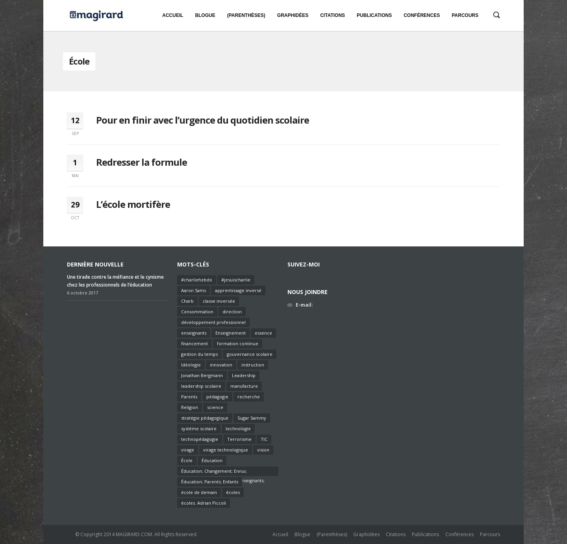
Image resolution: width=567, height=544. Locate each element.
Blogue (302, 534)
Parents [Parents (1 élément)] (189, 397)
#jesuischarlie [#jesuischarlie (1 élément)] (235, 280)
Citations (396, 534)
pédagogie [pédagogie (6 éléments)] (217, 397)
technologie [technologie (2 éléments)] (238, 428)
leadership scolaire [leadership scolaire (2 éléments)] (201, 386)
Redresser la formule (141, 161)
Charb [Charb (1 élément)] (187, 301)
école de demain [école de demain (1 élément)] (199, 492)
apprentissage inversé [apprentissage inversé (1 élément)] (238, 290)
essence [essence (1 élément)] (263, 333)
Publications (425, 534)
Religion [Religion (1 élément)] (189, 407)
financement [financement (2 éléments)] (194, 343)
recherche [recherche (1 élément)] (248, 397)
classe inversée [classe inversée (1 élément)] (219, 301)
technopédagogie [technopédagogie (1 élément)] (199, 439)
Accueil (280, 534)
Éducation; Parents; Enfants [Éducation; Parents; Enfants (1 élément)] (209, 482)
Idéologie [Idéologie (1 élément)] (191, 365)
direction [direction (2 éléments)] (232, 312)
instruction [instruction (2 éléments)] (252, 365)
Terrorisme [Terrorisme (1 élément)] (239, 439)
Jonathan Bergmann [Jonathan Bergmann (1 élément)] (202, 375)
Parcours (490, 534)
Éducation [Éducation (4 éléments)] (212, 460)
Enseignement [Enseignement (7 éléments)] (230, 333)
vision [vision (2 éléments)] (263, 450)
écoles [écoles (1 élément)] (233, 492)
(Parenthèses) (332, 534)
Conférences (459, 534)
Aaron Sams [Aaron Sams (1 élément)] (193, 290)
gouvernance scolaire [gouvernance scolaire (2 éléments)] (249, 354)
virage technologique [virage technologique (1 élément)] (225, 450)
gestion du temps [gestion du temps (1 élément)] (199, 354)
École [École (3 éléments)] (187, 460)
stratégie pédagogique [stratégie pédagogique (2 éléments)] (204, 418)
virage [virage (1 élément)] (187, 450)
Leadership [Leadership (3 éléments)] (244, 375)
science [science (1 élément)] (215, 407)
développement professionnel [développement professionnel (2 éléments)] (213, 322)
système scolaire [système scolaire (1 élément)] (199, 428)
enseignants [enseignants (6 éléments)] (193, 333)
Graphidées (366, 534)
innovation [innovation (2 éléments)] (221, 365)
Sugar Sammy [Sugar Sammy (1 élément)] (251, 418)
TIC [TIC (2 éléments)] (264, 439)
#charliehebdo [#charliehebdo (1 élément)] (196, 280)
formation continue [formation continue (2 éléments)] (237, 343)
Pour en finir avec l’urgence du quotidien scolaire (202, 119)
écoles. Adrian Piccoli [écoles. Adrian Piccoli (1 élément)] (203, 503)
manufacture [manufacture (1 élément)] (244, 386)
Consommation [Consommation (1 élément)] (197, 312)
